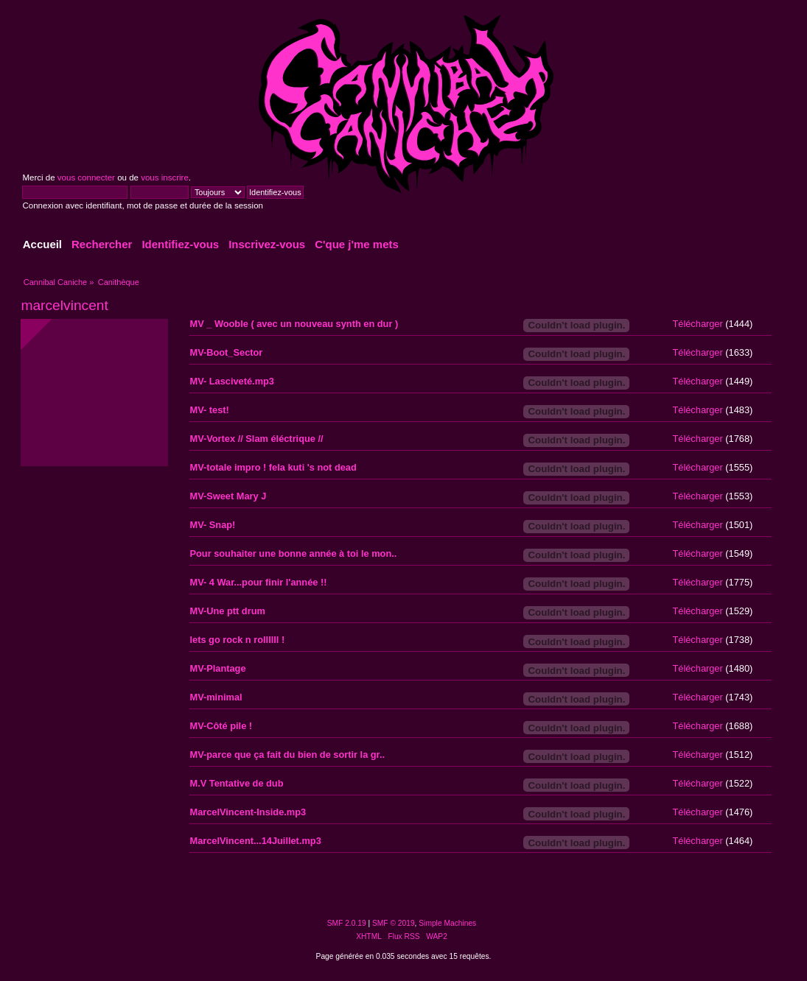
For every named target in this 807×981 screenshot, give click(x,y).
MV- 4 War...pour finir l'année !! (257, 582)
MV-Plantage (217, 668)
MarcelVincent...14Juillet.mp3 (255, 840)
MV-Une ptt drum (227, 610)
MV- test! (208, 409)
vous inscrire (165, 177)
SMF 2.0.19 (346, 923)
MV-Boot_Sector (225, 352)
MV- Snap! (212, 524)
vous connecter (86, 177)
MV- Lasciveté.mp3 (231, 381)
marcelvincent (64, 305)
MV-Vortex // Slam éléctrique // (256, 438)
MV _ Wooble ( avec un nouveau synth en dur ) (293, 323)
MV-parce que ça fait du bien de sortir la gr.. (287, 754)
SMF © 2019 (393, 923)
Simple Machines (447, 923)
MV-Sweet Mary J (227, 496)
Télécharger (697, 323)
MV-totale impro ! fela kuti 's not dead (272, 467)
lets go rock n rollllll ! (236, 639)
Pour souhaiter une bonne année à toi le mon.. (292, 553)
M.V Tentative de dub (236, 783)
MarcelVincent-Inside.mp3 (247, 812)
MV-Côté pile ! (220, 725)
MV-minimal (215, 697)
